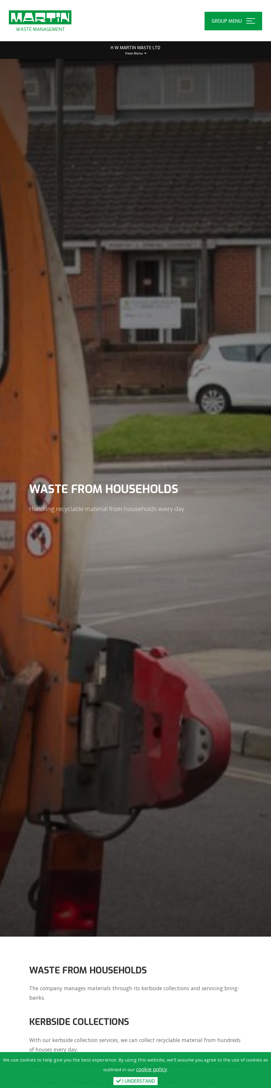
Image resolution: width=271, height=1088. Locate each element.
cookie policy (151, 1069)
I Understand (135, 1081)
